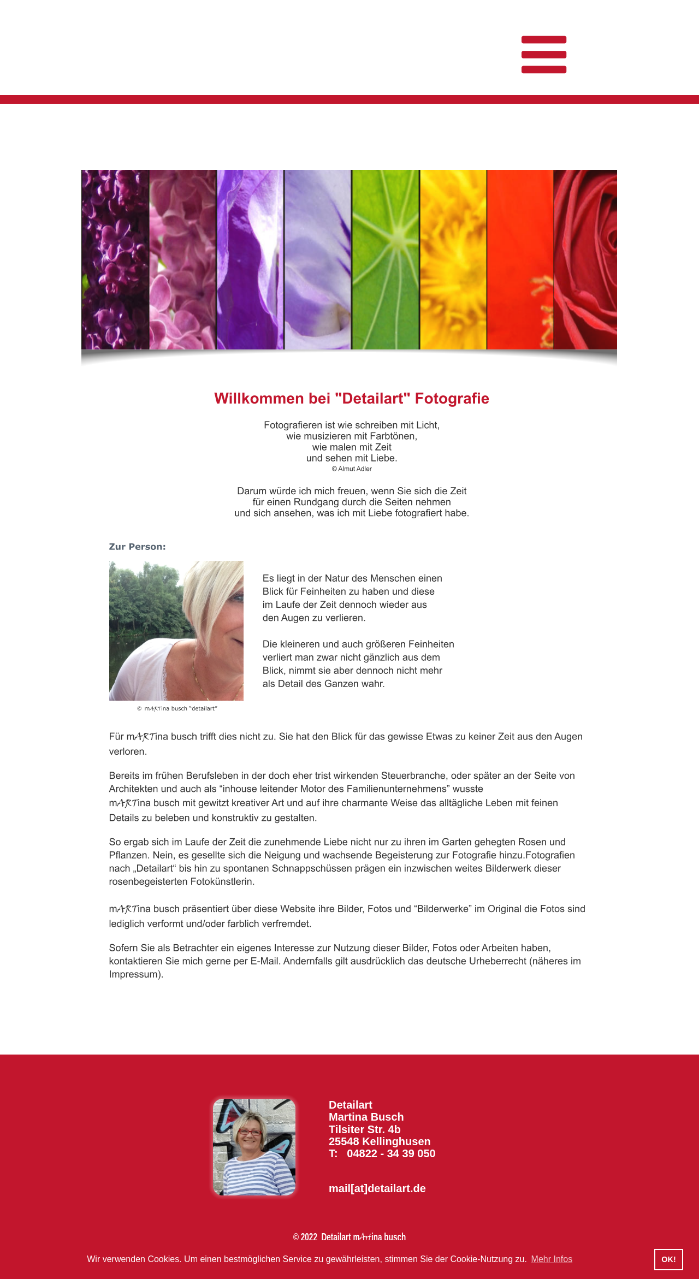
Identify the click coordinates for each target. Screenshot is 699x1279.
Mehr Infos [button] (552, 1259)
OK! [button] (668, 1259)
